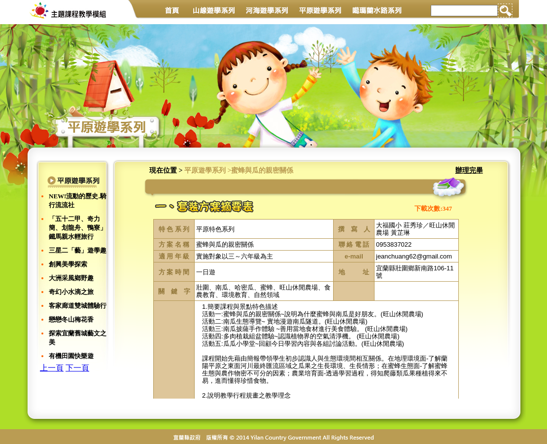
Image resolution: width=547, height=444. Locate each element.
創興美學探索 (68, 264)
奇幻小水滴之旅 (71, 292)
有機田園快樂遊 (71, 356)
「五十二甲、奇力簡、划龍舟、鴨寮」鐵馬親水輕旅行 (77, 227)
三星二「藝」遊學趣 (77, 250)
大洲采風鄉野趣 (71, 278)
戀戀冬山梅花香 (71, 319)
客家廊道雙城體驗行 (77, 305)
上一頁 (52, 368)
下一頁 (77, 368)
